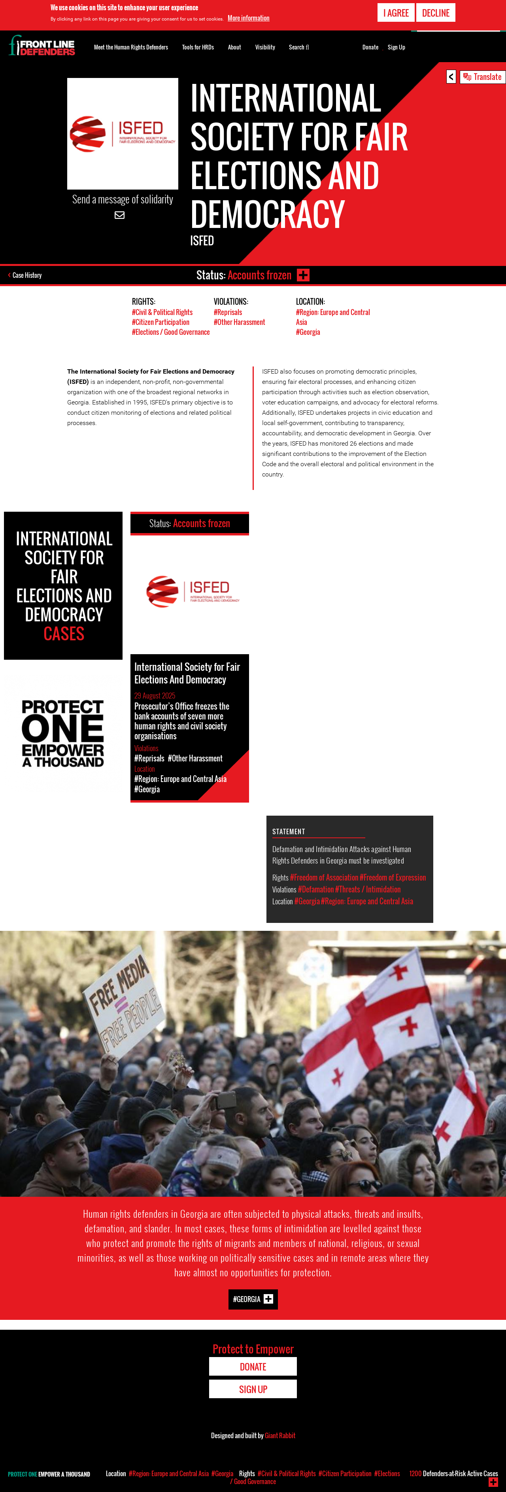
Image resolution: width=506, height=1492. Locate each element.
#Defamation (316, 889)
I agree (396, 11)
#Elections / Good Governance (171, 332)
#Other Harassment (239, 322)
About (234, 47)
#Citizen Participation (160, 322)
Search (299, 46)
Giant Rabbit (280, 1435)
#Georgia (308, 332)
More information (249, 16)
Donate (370, 47)
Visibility (265, 47)
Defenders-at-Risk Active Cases (454, 1473)
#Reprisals (228, 312)
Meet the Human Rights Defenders (131, 47)
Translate (488, 76)
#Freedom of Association (324, 877)
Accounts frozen (260, 275)
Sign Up (396, 47)
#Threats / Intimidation (368, 889)
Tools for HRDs (198, 47)
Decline (435, 11)
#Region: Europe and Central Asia (367, 901)
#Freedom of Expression (393, 877)
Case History (27, 275)
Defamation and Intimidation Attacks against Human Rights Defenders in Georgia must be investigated (341, 854)
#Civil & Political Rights (162, 312)
